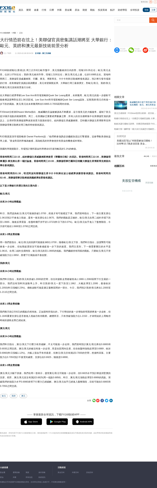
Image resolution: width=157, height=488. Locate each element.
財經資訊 (42, 477)
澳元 (23, 396)
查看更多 (153, 166)
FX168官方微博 (152, 50)
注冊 (153, 10)
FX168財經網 (5, 33)
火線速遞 (4, 467)
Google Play (60, 421)
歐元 (4, 396)
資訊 (21, 10)
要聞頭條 (16, 472)
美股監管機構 (132, 182)
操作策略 (42, 472)
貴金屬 (68, 10)
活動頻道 (62, 467)
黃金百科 (61, 472)
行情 (44, 10)
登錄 (146, 10)
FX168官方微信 (137, 50)
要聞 (28, 10)
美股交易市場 (126, 190)
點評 (112, 10)
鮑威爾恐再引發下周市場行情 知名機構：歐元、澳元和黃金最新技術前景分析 (143, 104)
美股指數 (149, 182)
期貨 (84, 10)
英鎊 (14, 396)
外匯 (59, 10)
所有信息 (29, 477)
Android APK (86, 421)
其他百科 (89, 472)
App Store (33, 421)
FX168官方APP (123, 50)
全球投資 (134, 10)
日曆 (51, 10)
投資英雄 (102, 10)
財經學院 (122, 10)
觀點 (92, 10)
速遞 (36, 10)
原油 (77, 10)
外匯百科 (75, 472)
